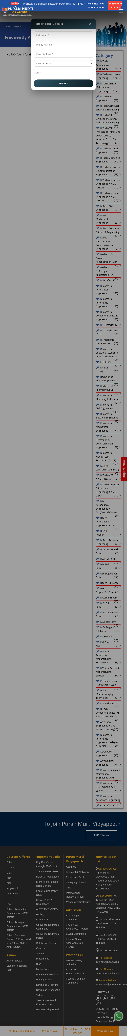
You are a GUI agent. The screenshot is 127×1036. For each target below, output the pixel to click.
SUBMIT (63, 83)
